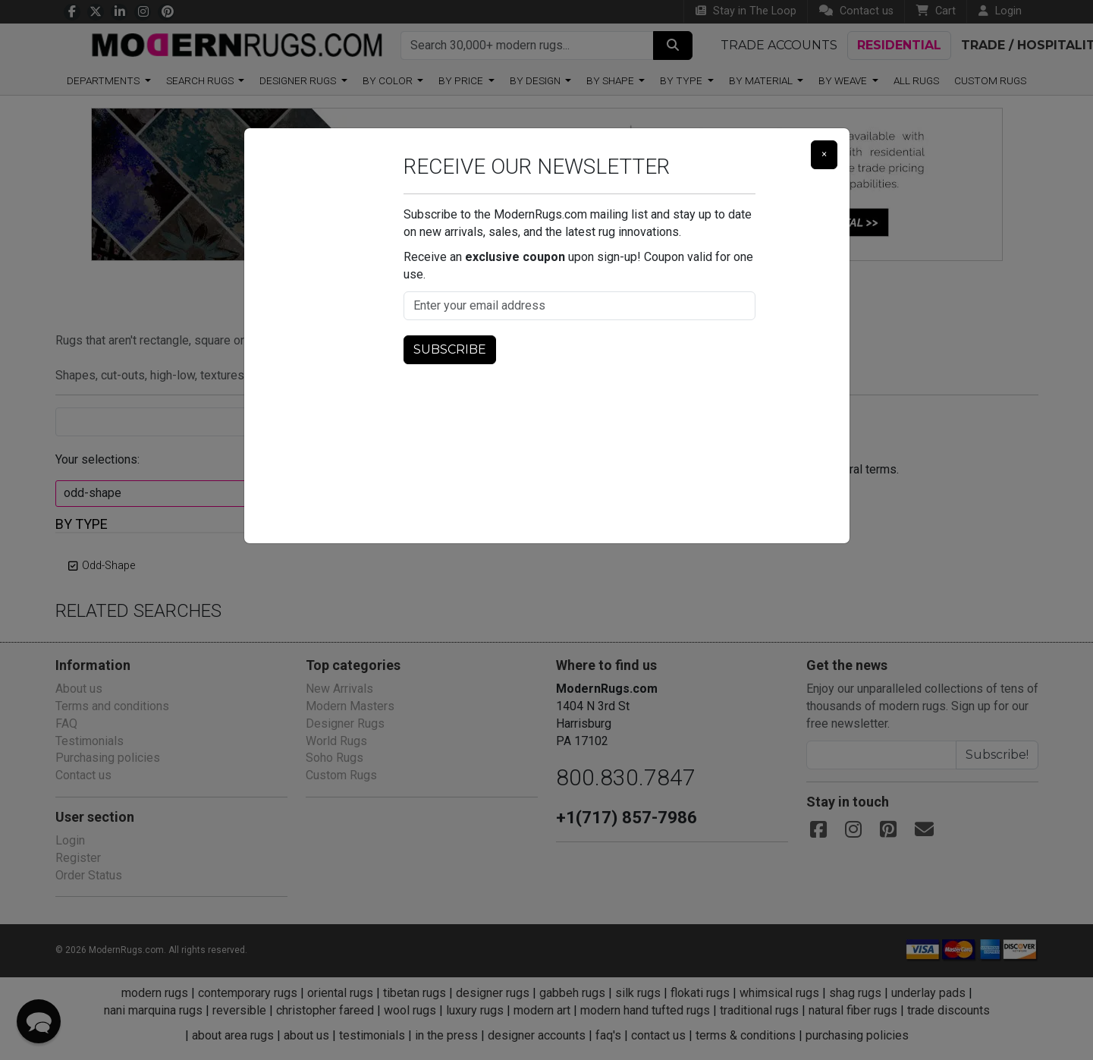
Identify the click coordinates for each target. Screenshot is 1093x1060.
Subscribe (448, 349)
